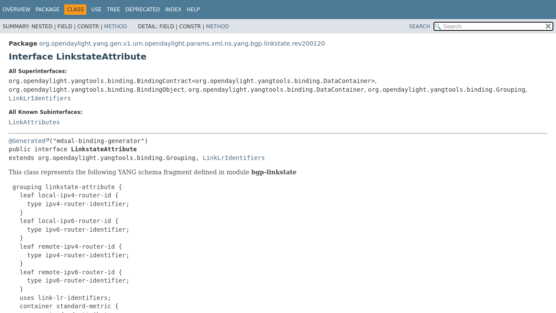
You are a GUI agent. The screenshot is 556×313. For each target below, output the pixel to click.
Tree (113, 10)
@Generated (27, 140)
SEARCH (419, 26)
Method (115, 26)
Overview (16, 10)
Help (193, 10)
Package (48, 10)
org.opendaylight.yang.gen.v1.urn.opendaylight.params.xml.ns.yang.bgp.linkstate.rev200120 (182, 43)
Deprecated (143, 10)
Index (173, 10)
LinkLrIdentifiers (40, 98)
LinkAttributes (34, 122)
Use (96, 10)
